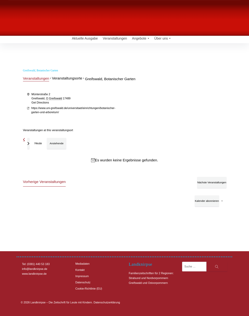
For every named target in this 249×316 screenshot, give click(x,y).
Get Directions (40, 102)
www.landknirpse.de (34, 273)
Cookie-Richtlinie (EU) (89, 288)
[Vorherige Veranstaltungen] (24, 139)
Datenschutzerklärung (107, 302)
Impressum (82, 276)
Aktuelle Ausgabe (83, 39)
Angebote (139, 39)
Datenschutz (83, 282)
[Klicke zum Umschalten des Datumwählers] (56, 143)
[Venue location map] (175, 105)
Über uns (162, 39)
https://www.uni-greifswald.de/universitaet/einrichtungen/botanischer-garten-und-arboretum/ (73, 110)
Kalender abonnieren (207, 200)
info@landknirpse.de (34, 268)
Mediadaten (82, 263)
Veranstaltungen (113, 39)
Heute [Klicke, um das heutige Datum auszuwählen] (38, 143)
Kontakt (80, 269)
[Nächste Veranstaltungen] (28, 143)
